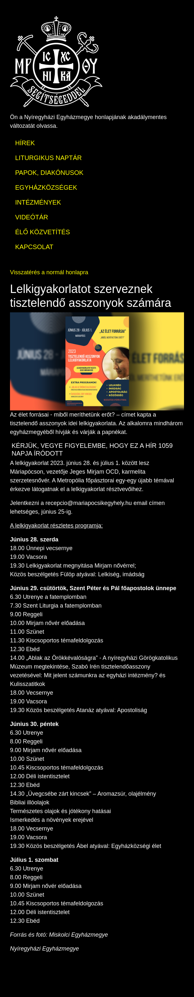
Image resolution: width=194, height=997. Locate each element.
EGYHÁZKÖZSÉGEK (46, 187)
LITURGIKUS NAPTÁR (48, 157)
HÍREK (25, 142)
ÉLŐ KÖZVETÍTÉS (42, 232)
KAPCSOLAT (34, 246)
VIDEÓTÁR (31, 217)
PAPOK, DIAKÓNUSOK (49, 172)
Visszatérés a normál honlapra (49, 272)
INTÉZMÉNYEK (38, 202)
